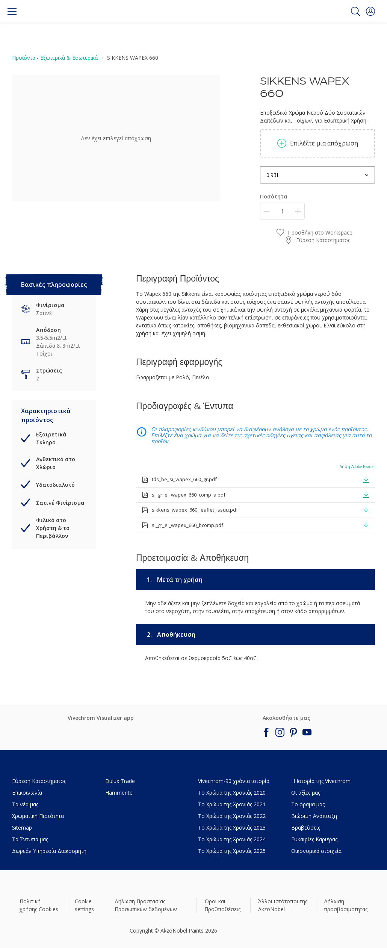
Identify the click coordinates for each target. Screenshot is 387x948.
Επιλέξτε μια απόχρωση (317, 143)
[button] (370, 11)
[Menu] (12, 11)
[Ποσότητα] (282, 211)
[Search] (355, 11)
